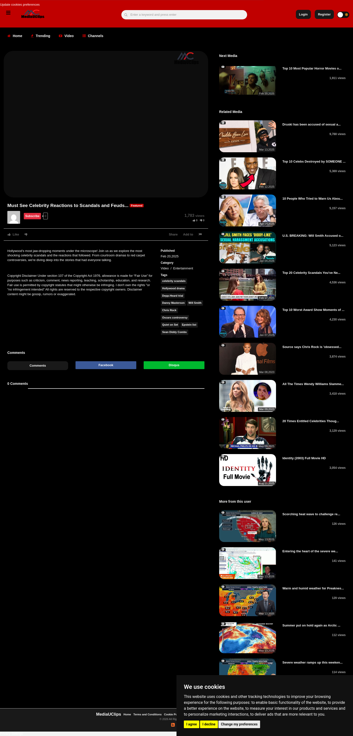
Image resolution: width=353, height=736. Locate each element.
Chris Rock (169, 310)
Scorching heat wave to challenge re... (311, 514)
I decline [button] (208, 724)
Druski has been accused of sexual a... (311, 124)
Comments (37, 365)
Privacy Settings (11, 734)
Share (173, 234)
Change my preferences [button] (239, 724)
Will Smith (195, 302)
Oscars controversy (175, 317)
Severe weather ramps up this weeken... (312, 662)
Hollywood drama (173, 288)
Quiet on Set (170, 324)
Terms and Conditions (147, 714)
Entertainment (183, 268)
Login (303, 14)
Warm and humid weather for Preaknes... (313, 588)
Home (14, 36)
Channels (92, 36)
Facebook (106, 365)
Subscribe (32, 216)
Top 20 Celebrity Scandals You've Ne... (311, 273)
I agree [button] (191, 724)
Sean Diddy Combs (174, 332)
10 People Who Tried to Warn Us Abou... (312, 198)
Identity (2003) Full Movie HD (304, 458)
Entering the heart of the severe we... (310, 551)
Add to (188, 234)
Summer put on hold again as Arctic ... (311, 625)
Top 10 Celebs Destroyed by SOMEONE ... (314, 161)
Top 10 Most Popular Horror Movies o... (311, 68)
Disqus (174, 365)
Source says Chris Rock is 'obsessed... (311, 347)
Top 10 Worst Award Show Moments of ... (313, 310)
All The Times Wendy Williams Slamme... (313, 384)
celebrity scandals (174, 280)
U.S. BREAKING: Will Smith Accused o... (312, 235)
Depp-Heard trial (172, 295)
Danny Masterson (173, 302)
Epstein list (189, 324)
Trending (40, 36)
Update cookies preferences (20, 4)
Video (66, 36)
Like (13, 234)
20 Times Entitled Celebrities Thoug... (310, 421)
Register (324, 14)
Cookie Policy (173, 714)
